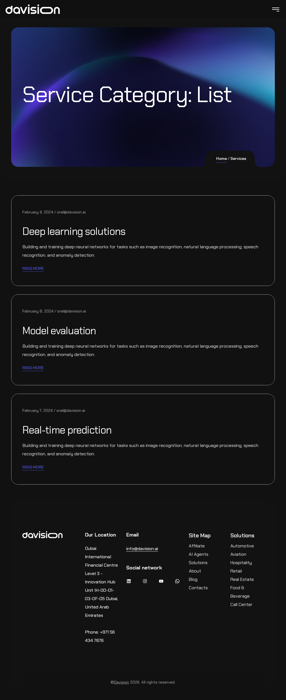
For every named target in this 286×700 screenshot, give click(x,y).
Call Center (241, 604)
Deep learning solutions (79, 231)
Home (221, 158)
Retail (236, 571)
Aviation (238, 554)
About (195, 571)
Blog (193, 579)
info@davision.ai (142, 549)
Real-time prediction (71, 429)
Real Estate (242, 579)
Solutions (198, 563)
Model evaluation (62, 330)
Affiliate (197, 546)
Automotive (242, 546)
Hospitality (241, 563)
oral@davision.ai (71, 212)
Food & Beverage (240, 592)
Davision (121, 682)
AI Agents (198, 554)
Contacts (198, 588)
